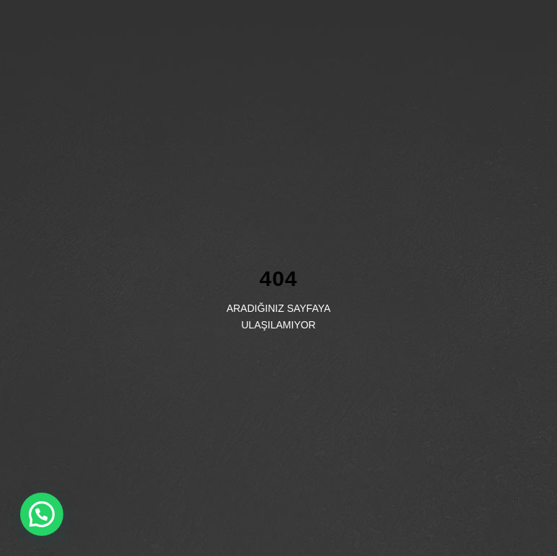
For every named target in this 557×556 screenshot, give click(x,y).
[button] (41, 514)
